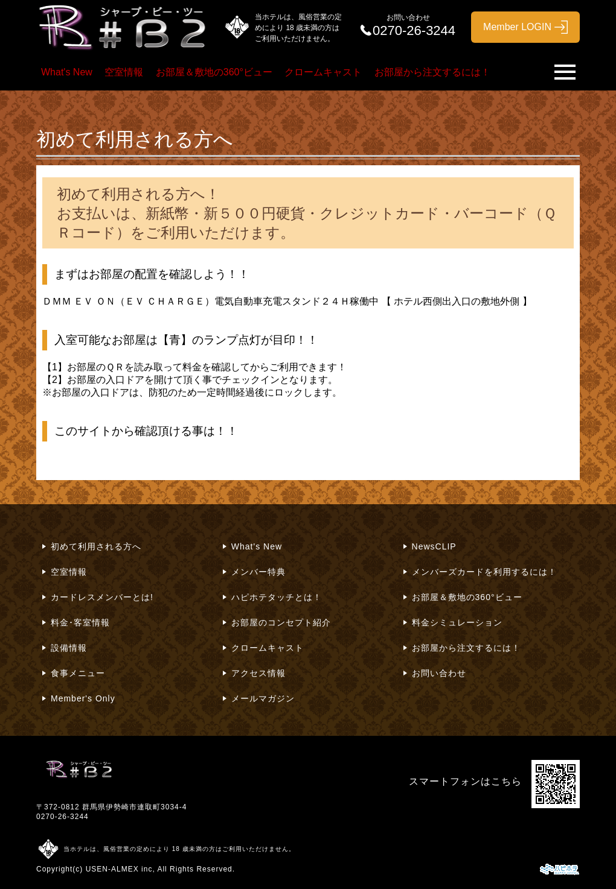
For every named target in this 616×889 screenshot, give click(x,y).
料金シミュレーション (457, 622)
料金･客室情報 (80, 622)
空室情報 (123, 72)
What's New (66, 72)
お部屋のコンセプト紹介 (281, 622)
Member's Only (83, 698)
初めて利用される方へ (96, 546)
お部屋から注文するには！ (432, 72)
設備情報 (69, 648)
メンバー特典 (258, 572)
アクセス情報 (258, 673)
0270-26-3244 (62, 816)
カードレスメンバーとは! (102, 597)
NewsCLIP (434, 546)
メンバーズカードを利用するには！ (484, 572)
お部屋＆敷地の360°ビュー (214, 72)
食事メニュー (78, 673)
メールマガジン (263, 698)
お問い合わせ (439, 673)
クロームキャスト (323, 72)
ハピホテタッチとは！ (276, 597)
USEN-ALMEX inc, (120, 869)
